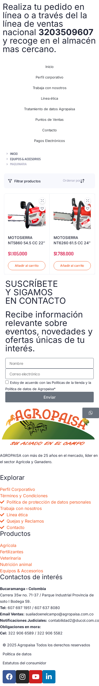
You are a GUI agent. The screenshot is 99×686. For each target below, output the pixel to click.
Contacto (49, 130)
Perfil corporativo (49, 77)
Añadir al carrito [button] (27, 266)
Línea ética (49, 98)
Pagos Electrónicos (49, 141)
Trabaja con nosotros (50, 88)
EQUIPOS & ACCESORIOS (25, 159)
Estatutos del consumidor (24, 663)
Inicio (49, 67)
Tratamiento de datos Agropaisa (49, 109)
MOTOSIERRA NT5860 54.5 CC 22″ (26, 240)
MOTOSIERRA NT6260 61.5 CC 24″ (72, 240)
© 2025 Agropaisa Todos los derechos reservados (46, 645)
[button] (42, 208)
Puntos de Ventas (49, 119)
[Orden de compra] (87, 181)
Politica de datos (17, 654)
